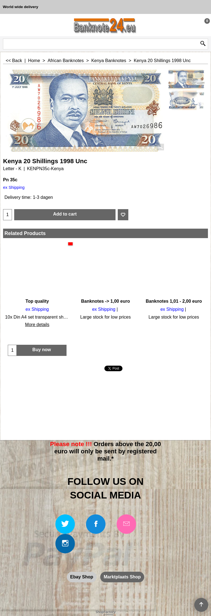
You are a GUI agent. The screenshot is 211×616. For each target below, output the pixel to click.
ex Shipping (13, 187)
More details (37, 324)
